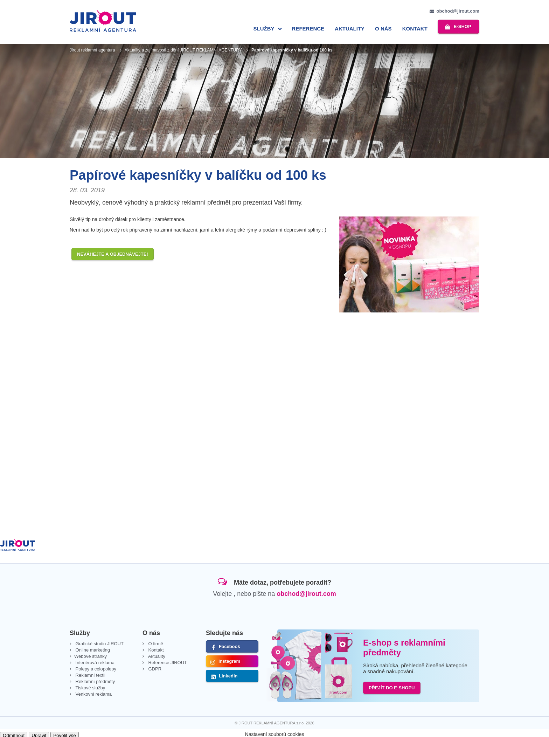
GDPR (154, 666)
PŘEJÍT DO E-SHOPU (392, 685)
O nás (381, 29)
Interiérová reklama (94, 660)
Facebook (229, 644)
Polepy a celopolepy (95, 666)
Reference (306, 29)
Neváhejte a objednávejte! (112, 252)
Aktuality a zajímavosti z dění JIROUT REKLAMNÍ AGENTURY (183, 48)
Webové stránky (90, 654)
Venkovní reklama (93, 692)
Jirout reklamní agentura (92, 48)
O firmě (155, 641)
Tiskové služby (89, 685)
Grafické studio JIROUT (99, 641)
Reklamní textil (89, 673)
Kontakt (412, 29)
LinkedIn (228, 673)
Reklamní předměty (94, 679)
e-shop (461, 27)
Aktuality (348, 29)
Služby (261, 29)
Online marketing (92, 647)
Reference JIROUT (167, 660)
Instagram (229, 659)
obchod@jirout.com (458, 11)
